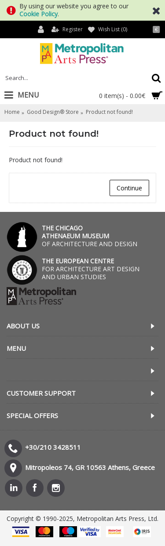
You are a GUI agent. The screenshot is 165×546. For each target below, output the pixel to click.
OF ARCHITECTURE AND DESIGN (89, 236)
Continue (129, 188)
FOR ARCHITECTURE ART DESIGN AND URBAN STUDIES (90, 269)
